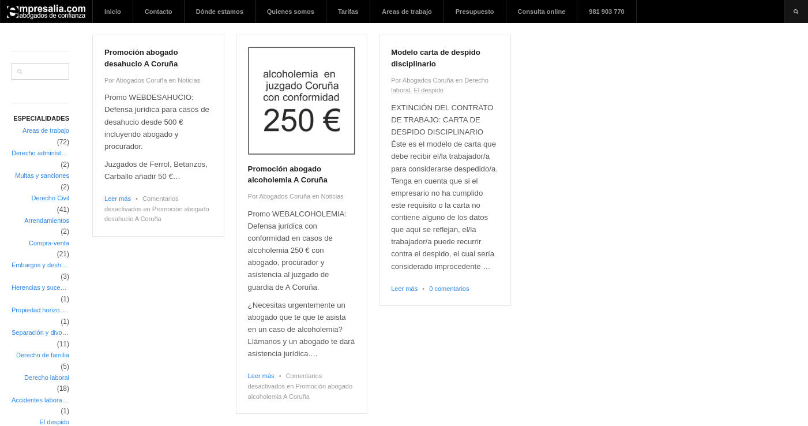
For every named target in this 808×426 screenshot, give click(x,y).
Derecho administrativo (40, 153)
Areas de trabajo (406, 11)
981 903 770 (606, 11)
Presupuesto (475, 11)
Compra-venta (49, 243)
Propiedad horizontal (40, 310)
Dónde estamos (219, 11)
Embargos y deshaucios (40, 264)
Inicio (112, 11)
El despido (429, 90)
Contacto (158, 11)
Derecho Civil (50, 198)
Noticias (189, 80)
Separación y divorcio (40, 332)
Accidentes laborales (40, 400)
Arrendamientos (46, 220)
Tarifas (348, 11)
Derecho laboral (46, 377)
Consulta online (542, 11)
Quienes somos (290, 11)
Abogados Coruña (141, 80)
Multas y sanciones (42, 175)
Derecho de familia (42, 355)
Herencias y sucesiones (40, 287)
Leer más (117, 198)
